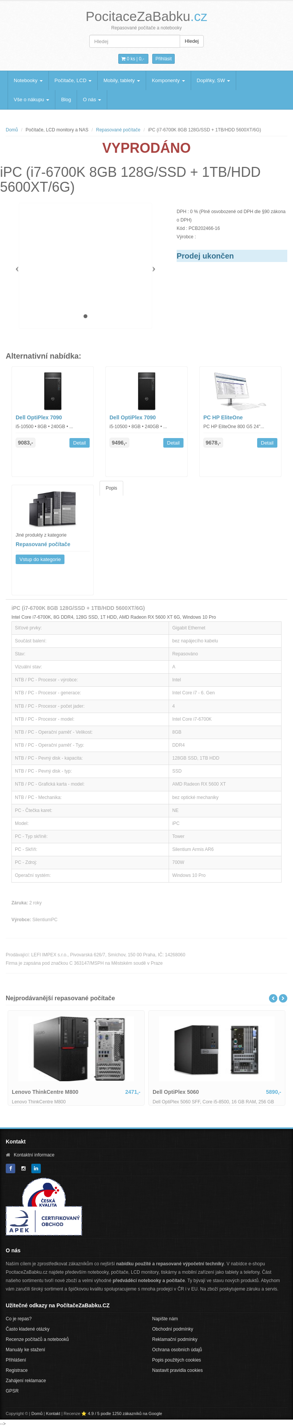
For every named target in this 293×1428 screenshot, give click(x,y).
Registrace (16, 1370)
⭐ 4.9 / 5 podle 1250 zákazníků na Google (121, 1413)
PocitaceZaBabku (146, 16)
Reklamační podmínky (175, 1339)
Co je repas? (19, 1318)
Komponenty (168, 80)
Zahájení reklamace (26, 1380)
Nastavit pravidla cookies (177, 1370)
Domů (12, 130)
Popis (111, 488)
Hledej (192, 41)
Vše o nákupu (31, 99)
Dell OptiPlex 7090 (39, 417)
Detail (79, 443)
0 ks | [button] (132, 58)
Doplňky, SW (213, 80)
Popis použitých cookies (176, 1360)
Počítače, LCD (73, 80)
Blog (66, 99)
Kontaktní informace (34, 1155)
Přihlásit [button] (163, 58)
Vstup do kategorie (40, 559)
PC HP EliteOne (223, 417)
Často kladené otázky (28, 1329)
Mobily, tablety (121, 80)
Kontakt (53, 1413)
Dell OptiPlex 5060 (176, 1092)
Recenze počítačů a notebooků (37, 1339)
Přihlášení (16, 1360)
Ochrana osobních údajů (177, 1349)
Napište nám (165, 1318)
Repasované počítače (118, 130)
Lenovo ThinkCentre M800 (45, 1092)
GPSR (12, 1391)
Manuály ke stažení (25, 1349)
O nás (92, 99)
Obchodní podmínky (172, 1329)
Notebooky (28, 80)
